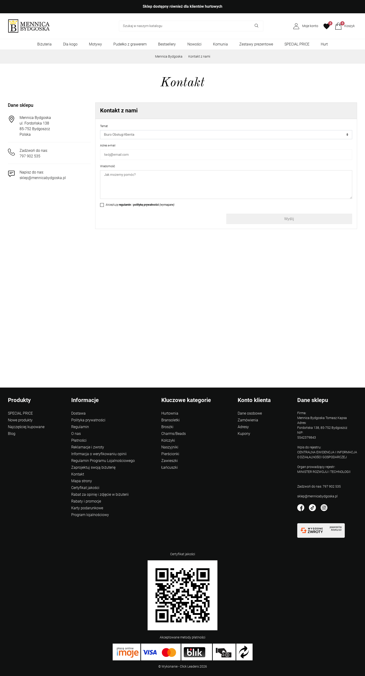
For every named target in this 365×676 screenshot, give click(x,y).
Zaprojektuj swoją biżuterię (93, 467)
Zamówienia (248, 420)
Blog (11, 433)
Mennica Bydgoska (168, 56)
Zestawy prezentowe (256, 44)
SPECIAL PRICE (296, 44)
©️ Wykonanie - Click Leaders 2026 (182, 666)
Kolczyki (168, 440)
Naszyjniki (169, 447)
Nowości (194, 44)
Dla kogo (70, 44)
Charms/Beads (173, 433)
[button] (344, 26)
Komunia (220, 44)
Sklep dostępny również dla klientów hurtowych (182, 6)
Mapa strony (81, 481)
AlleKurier (336, 530)
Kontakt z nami (199, 56)
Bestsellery (167, 44)
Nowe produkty (20, 420)
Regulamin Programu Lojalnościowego (103, 460)
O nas (76, 433)
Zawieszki (169, 460)
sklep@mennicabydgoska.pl (43, 178)
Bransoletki (170, 420)
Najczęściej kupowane (26, 427)
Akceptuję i (140, 204)
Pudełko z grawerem (130, 44)
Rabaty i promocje (86, 501)
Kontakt (77, 474)
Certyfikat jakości (85, 487)
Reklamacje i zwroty (87, 447)
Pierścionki (170, 454)
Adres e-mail (107, 145)
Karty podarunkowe (87, 508)
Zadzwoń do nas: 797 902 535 (319, 486)
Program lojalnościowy (90, 515)
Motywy (95, 44)
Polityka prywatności (88, 420)
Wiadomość (107, 166)
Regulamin (80, 427)
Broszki (167, 427)
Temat (104, 126)
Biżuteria (44, 44)
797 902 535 (30, 156)
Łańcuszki (169, 467)
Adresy (243, 427)
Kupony (244, 433)
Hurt (324, 44)
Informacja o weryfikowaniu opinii (99, 454)
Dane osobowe (250, 413)
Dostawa (78, 413)
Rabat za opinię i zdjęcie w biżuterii (100, 494)
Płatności (79, 440)
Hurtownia (169, 413)
